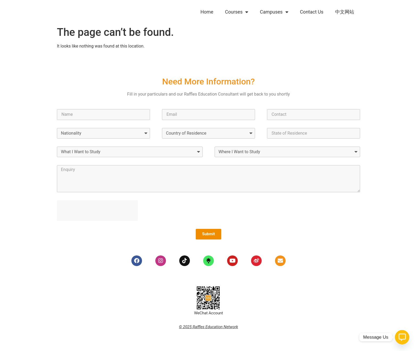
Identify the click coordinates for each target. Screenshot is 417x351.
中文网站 (344, 12)
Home (207, 12)
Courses (236, 12)
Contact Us (311, 12)
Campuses (274, 12)
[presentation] (97, 210)
